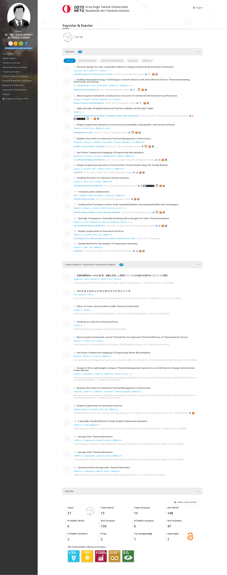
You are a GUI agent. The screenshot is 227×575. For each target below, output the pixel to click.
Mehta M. (92, 195)
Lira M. (119, 208)
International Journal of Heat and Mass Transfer (93, 74)
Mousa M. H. (79, 156)
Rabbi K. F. (101, 195)
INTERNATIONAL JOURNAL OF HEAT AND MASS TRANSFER (97, 212)
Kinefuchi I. (103, 99)
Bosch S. (118, 374)
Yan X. (93, 85)
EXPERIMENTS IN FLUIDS (83, 132)
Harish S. (87, 99)
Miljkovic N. (100, 128)
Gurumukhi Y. (108, 142)
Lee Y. (85, 70)
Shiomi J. (103, 70)
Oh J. (100, 234)
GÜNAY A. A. (94, 70)
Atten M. (99, 471)
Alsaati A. (124, 222)
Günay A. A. (78, 99)
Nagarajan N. (95, 222)
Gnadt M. (87, 169)
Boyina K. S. (78, 208)
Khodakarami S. (84, 85)
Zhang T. (98, 181)
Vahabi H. (102, 169)
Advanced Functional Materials (86, 89)
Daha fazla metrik (185, 502)
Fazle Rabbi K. (102, 85)
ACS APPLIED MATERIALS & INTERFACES (89, 160)
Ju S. (81, 70)
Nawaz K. (121, 156)
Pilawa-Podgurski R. (123, 391)
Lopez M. (105, 222)
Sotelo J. (107, 471)
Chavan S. (97, 208)
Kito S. (87, 279)
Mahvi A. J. (88, 208)
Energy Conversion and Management (89, 103)
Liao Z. (125, 374)
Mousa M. (78, 356)
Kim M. (86, 128)
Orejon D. (99, 156)
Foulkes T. (78, 374)
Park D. (104, 208)
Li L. (75, 85)
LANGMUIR (78, 172)
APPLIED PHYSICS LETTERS (84, 199)
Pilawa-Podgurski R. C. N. (125, 142)
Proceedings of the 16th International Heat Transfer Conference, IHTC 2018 (104, 238)
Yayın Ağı (72, 36)
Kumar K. (111, 208)
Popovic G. (98, 374)
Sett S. (108, 128)
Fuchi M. (95, 99)
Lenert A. (108, 440)
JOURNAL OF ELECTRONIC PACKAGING (89, 146)
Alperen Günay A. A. (82, 409)
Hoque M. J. (78, 142)
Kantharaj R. (114, 222)
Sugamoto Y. (79, 279)
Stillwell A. (124, 85)
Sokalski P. (83, 195)
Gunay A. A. (78, 128)
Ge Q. (91, 181)
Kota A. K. (110, 169)
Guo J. (76, 70)
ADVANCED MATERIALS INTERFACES (88, 186)
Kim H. (86, 222)
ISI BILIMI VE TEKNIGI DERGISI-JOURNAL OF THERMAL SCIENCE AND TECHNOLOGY (106, 116)
